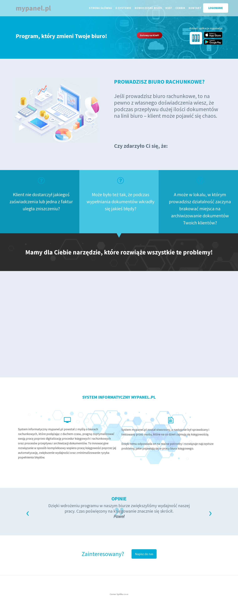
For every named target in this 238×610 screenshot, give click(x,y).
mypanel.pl (35, 9)
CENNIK (183, 8)
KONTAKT (197, 8)
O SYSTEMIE (126, 8)
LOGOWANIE (218, 8)
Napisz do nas (144, 554)
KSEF (171, 8)
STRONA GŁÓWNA (103, 8)
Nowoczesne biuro (151, 8)
